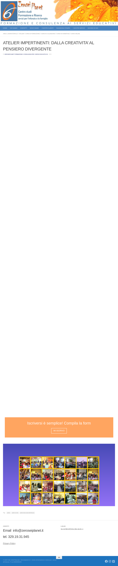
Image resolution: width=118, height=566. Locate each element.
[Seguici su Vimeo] (113, 561)
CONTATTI (23, 28)
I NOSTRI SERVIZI (79, 28)
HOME (5, 28)
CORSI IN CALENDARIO (53, 33)
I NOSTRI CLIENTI (48, 28)
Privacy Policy (13, 543)
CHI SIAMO (13, 28)
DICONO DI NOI (93, 28)
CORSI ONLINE (83, 33)
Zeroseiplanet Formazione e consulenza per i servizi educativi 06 (28, 54)
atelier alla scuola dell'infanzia (27, 512)
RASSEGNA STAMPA (63, 28)
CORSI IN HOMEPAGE (69, 33)
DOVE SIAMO (34, 28)
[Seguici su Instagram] (110, 561)
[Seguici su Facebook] (106, 561)
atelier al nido (15, 512)
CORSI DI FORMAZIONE (36, 33)
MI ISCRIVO (58, 430)
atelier (24, 33)
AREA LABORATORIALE (11, 33)
